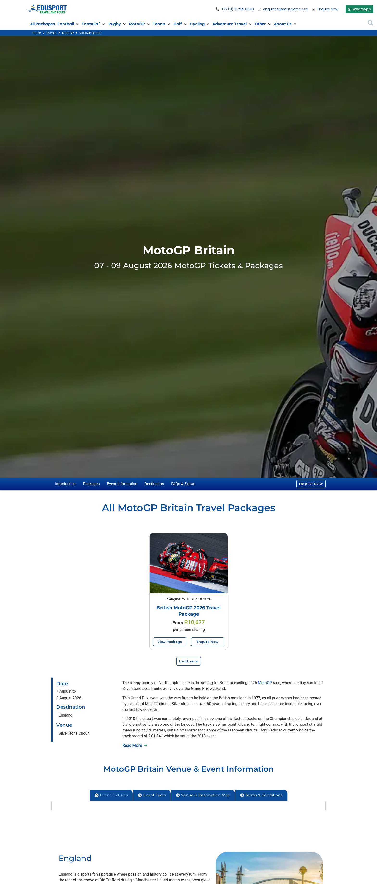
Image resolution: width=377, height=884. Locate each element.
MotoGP (68, 33)
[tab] (111, 795)
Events (52, 33)
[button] (68, 24)
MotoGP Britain (189, 250)
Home (36, 33)
